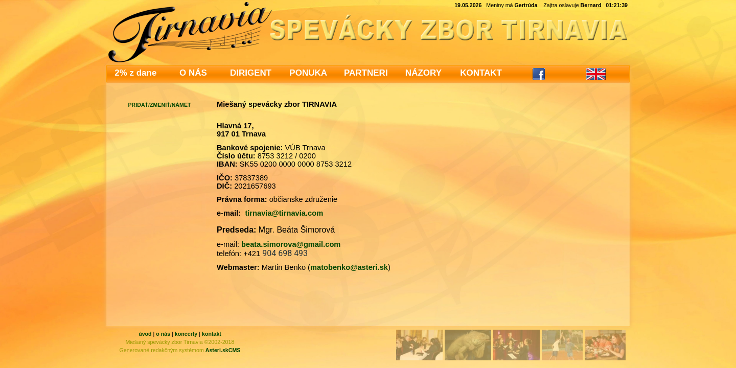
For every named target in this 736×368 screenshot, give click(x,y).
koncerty (186, 334)
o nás (163, 334)
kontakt (211, 334)
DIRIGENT (250, 73)
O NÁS (193, 73)
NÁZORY (423, 73)
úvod (145, 334)
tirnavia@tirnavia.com (284, 213)
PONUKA (308, 73)
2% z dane (135, 73)
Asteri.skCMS (223, 350)
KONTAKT (481, 73)
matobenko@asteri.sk (349, 267)
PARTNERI (366, 73)
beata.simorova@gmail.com (290, 244)
